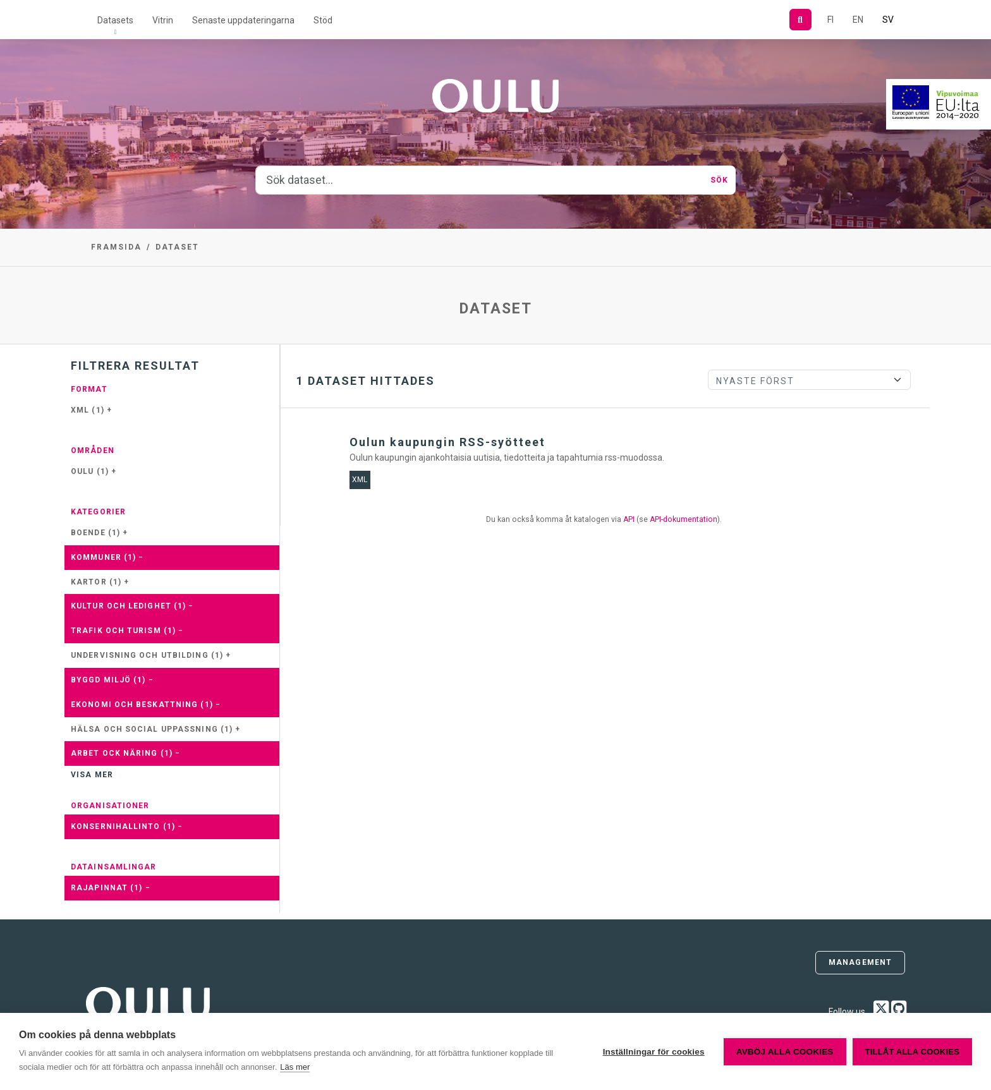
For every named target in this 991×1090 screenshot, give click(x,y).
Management (860, 962)
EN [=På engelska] (858, 20)
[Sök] (800, 19)
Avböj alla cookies (785, 1052)
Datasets (115, 20)
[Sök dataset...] (479, 180)
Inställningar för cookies (654, 1052)
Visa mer (92, 774)
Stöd (322, 20)
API (629, 519)
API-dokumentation (683, 519)
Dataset (177, 247)
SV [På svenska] (888, 20)
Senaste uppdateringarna (243, 20)
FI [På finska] (830, 20)
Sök (719, 180)
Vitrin (162, 20)
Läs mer (295, 1067)
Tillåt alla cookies (912, 1052)
